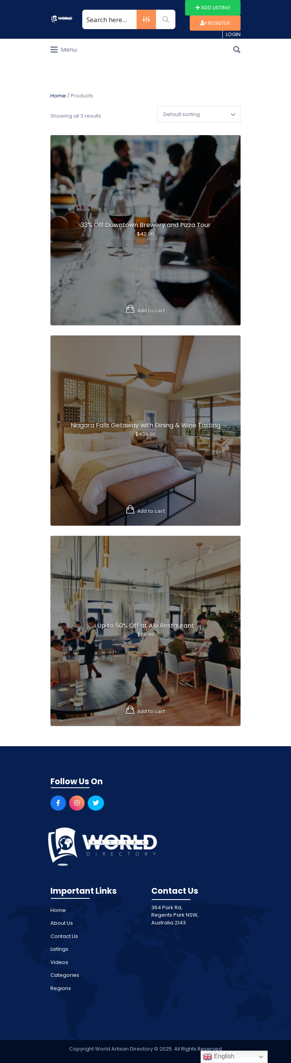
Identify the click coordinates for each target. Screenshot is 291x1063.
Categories (64, 975)
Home (58, 95)
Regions (60, 988)
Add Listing (213, 7)
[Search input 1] (110, 19)
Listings (59, 949)
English (218, 1056)
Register (215, 23)
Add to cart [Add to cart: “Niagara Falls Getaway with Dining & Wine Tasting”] (151, 511)
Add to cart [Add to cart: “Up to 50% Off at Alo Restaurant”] (151, 711)
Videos (59, 962)
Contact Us (64, 936)
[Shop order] (199, 114)
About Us (61, 923)
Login (233, 34)
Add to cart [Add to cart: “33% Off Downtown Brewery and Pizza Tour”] (151, 310)
